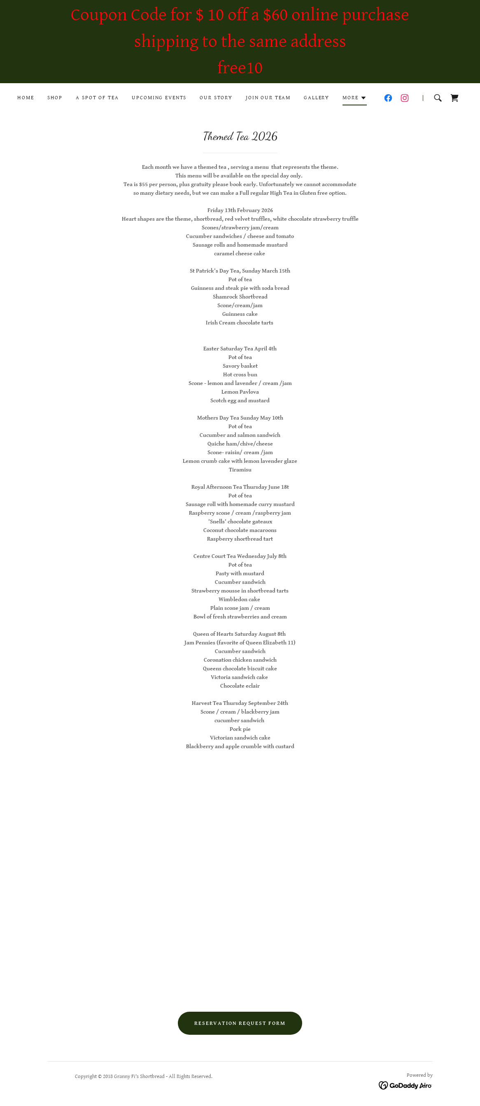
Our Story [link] (216, 98)
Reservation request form (240, 1023)
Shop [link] (55, 98)
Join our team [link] (268, 98)
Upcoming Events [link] (159, 98)
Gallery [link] (316, 98)
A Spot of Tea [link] (97, 98)
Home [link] (25, 98)
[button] (354, 99)
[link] (388, 98)
